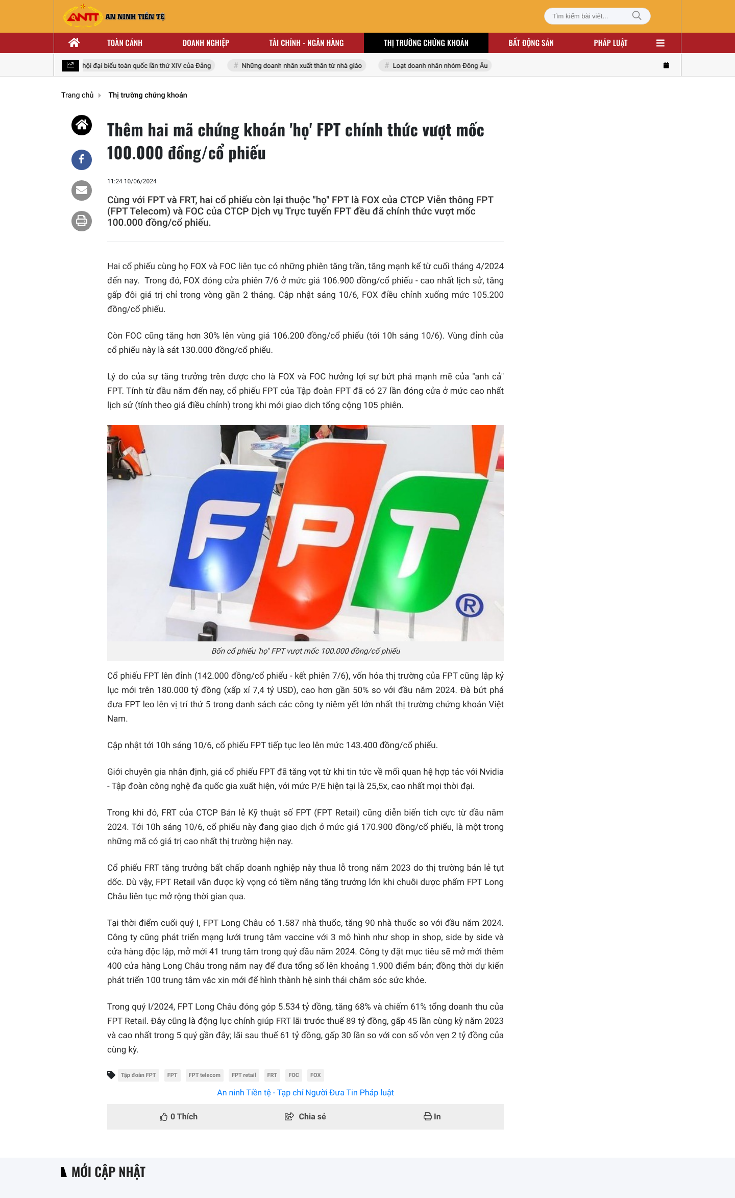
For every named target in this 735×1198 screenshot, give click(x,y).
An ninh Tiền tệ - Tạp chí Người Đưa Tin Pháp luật (305, 1092)
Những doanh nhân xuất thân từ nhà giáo (303, 66)
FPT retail (244, 1075)
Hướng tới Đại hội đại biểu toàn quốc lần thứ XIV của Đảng (126, 66)
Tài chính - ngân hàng (307, 43)
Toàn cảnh (124, 43)
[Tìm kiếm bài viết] (597, 16)
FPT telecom (204, 1075)
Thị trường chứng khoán (426, 43)
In (432, 1116)
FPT (172, 1075)
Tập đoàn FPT (138, 1075)
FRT (272, 1075)
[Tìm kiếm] (637, 16)
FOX (315, 1075)
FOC (293, 1075)
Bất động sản (531, 43)
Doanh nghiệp (206, 43)
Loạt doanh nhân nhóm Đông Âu (441, 66)
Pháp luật (611, 43)
